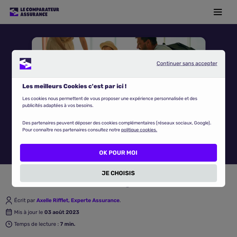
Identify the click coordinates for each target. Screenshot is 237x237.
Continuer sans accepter (181, 64)
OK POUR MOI (118, 152)
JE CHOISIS (118, 173)
